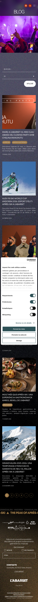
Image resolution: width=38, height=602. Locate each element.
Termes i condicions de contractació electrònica (19, 596)
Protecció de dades (18, 594)
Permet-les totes (19, 329)
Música (9, 550)
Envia (33, 549)
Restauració (29, 550)
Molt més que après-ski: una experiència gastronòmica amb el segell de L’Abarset (17, 397)
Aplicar (30, 84)
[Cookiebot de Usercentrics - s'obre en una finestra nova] (27, 260)
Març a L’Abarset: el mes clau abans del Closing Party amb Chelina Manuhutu (18, 135)
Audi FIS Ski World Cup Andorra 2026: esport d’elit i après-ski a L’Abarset (17, 201)
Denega (19, 340)
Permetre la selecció (19, 335)
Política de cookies (25, 592)
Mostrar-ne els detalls (24, 323)
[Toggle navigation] (34, 5)
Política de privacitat (13, 592)
